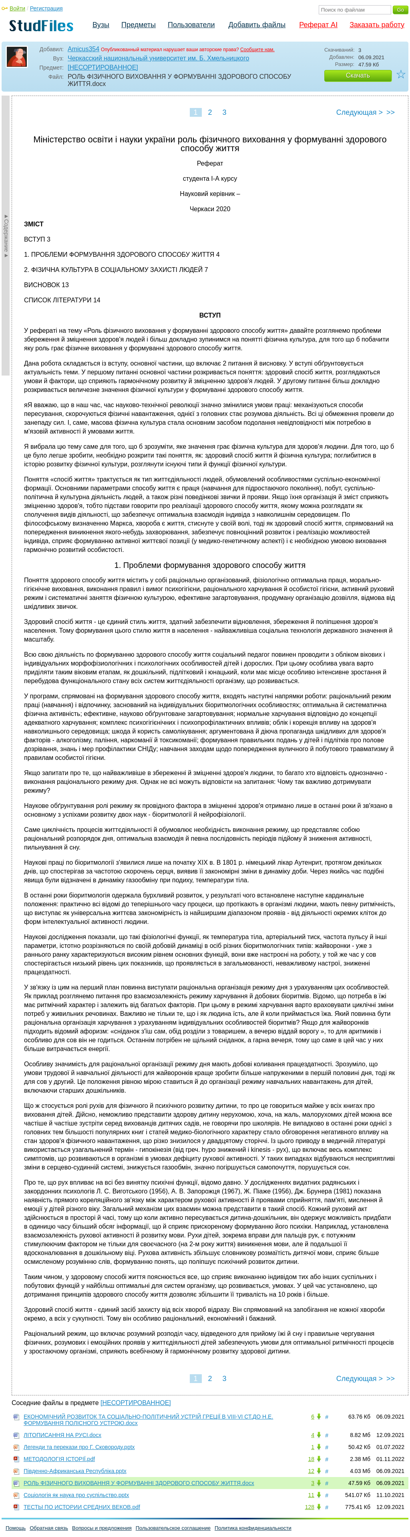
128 (309, 1507)
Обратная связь (49, 1528)
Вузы (100, 25)
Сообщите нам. (257, 49)
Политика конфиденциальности (253, 1528)
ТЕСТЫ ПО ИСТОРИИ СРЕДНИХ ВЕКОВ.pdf (82, 1507)
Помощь (16, 1528)
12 (311, 1471)
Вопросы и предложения (102, 1528)
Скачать (358, 75)
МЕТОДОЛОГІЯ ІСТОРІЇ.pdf (59, 1459)
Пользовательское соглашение (173, 1528)
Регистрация (46, 8)
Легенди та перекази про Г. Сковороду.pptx (79, 1447)
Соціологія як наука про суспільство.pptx (76, 1495)
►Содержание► (6, 235)
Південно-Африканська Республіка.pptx (75, 1471)
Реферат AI (318, 25)
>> (390, 112)
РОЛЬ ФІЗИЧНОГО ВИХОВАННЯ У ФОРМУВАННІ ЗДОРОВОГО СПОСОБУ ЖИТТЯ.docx (139, 1483)
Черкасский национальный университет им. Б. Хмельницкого (158, 58)
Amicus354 (83, 49)
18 (311, 1459)
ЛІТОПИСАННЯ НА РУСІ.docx (62, 1435)
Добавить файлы (256, 25)
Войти (17, 8)
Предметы (138, 25)
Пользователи (191, 25)
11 (311, 1495)
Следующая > (359, 112)
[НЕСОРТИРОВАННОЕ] (103, 67)
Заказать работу (377, 25)
